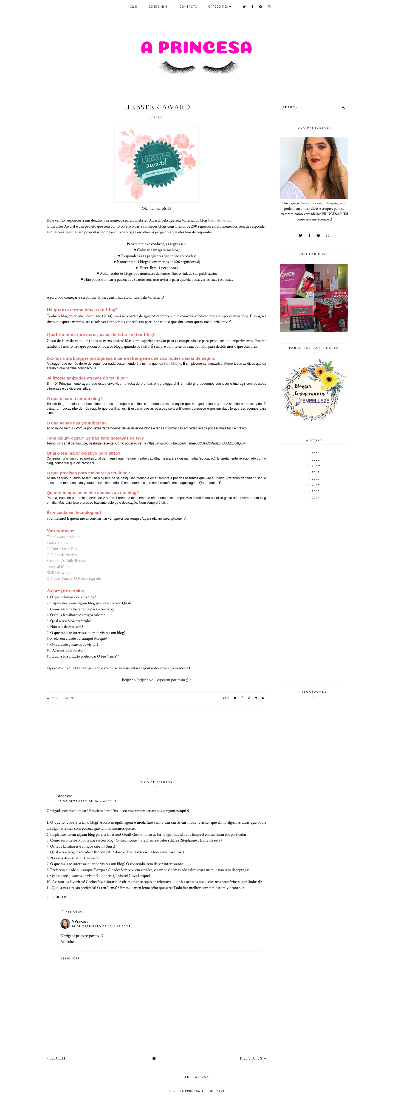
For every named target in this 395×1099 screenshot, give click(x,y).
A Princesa (80, 921)
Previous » (253, 1058)
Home (132, 7)
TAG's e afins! (64, 697)
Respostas (74, 911)
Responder (56, 897)
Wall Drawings (59, 572)
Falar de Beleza (220, 220)
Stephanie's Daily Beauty (66, 560)
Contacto (189, 7)
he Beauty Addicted (64, 537)
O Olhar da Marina (62, 554)
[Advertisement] (314, 594)
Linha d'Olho (57, 543)
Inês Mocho (172, 364)
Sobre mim (158, 7)
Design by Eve (213, 1091)
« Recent (58, 1058)
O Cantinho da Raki (62, 548)
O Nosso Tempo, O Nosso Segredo (74, 578)
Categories (218, 7)
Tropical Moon (58, 566)
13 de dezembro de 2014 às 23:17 (87, 801)
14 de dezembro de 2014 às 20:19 (101, 926)
